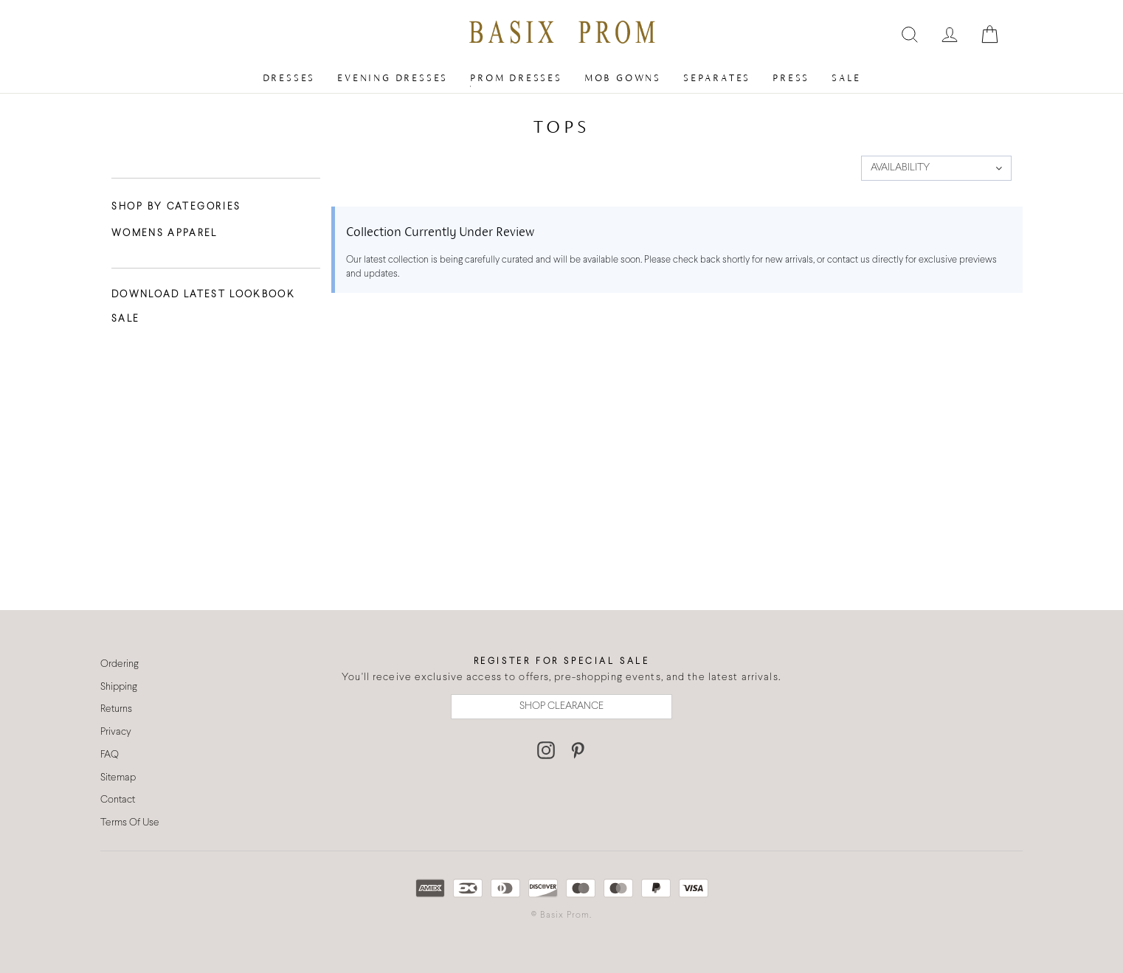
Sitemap (118, 778)
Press (791, 77)
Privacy (115, 732)
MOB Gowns (622, 77)
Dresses (289, 77)
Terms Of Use (129, 823)
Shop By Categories (176, 207)
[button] (936, 168)
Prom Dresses (516, 77)
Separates (716, 77)
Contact (117, 800)
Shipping (118, 687)
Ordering (119, 664)
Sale (846, 77)
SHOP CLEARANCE (561, 706)
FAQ (109, 755)
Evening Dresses (392, 77)
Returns (116, 709)
